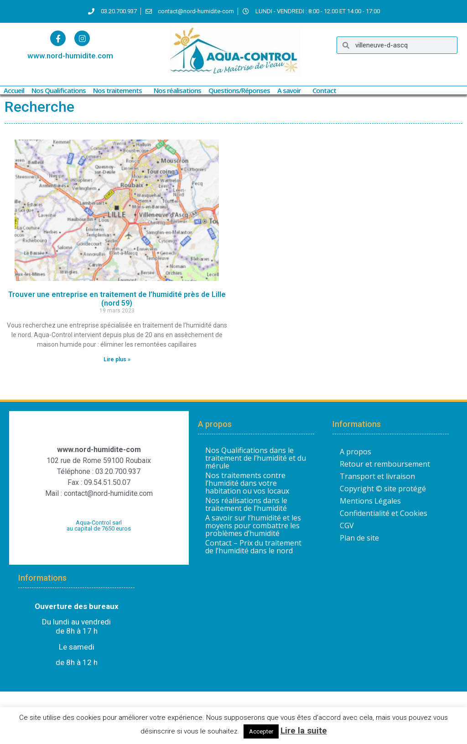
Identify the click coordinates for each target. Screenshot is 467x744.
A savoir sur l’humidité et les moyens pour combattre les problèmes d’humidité (253, 525)
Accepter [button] (261, 731)
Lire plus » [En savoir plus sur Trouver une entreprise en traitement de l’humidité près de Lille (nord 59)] (117, 359)
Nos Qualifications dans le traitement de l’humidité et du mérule (255, 458)
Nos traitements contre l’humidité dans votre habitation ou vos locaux (247, 483)
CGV (347, 525)
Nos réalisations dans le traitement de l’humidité (246, 504)
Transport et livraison (377, 476)
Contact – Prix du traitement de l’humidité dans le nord (253, 547)
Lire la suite (303, 730)
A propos (355, 452)
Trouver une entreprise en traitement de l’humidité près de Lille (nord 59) (117, 298)
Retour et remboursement (385, 464)
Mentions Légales (370, 501)
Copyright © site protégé (383, 489)
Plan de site (359, 538)
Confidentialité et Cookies (383, 513)
